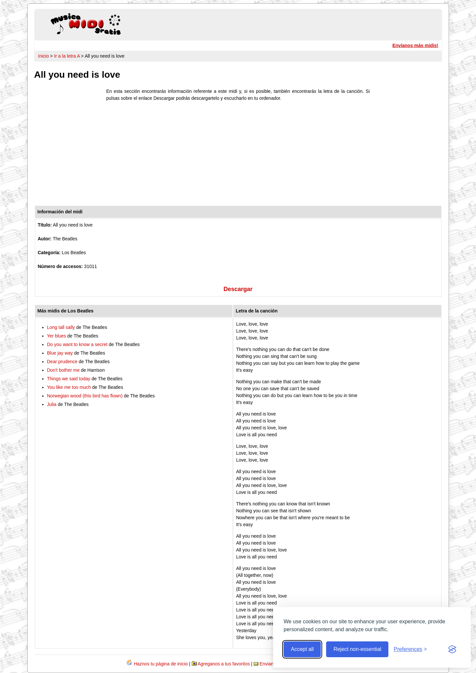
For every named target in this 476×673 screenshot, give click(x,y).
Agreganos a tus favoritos (224, 663)
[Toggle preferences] (410, 649)
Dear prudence (62, 361)
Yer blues (56, 335)
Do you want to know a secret (77, 344)
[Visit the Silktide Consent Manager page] (452, 649)
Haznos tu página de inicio (161, 663)
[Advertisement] (238, 155)
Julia (52, 404)
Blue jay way (60, 353)
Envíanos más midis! (415, 45)
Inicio (43, 56)
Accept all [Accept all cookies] (302, 649)
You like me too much (69, 387)
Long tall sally (61, 327)
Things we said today (69, 378)
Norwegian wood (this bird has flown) (85, 395)
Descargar (237, 289)
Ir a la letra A (67, 56)
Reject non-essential (357, 649)
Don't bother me (63, 370)
